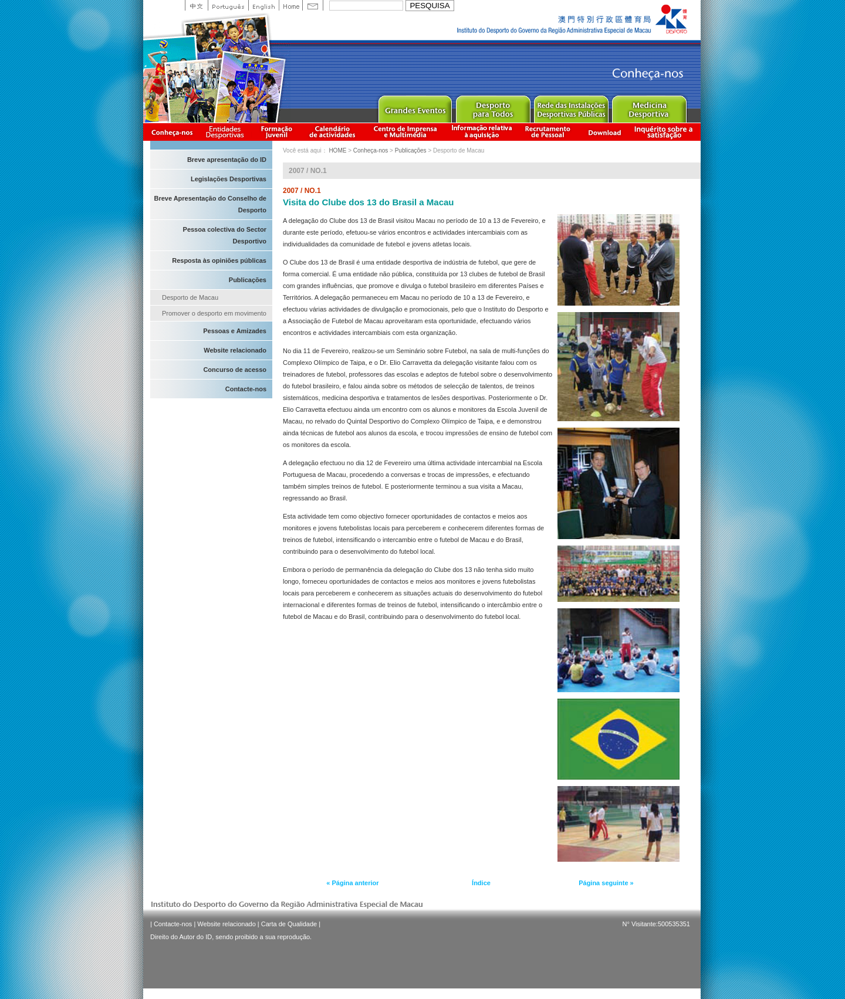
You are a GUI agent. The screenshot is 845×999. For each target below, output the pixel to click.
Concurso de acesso (234, 369)
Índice (481, 882)
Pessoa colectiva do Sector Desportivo (224, 235)
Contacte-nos (245, 388)
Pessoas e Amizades (234, 330)
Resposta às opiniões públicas (219, 260)
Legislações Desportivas (228, 178)
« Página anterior (352, 882)
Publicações (247, 279)
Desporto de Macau (190, 297)
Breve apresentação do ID (226, 159)
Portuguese (228, 5)
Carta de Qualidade (289, 923)
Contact (312, 5)
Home (290, 5)
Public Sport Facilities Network (571, 106)
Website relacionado (235, 350)
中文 (196, 5)
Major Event (415, 106)
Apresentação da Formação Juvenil (276, 132)
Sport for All (493, 106)
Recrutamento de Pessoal (548, 132)
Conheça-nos (172, 132)
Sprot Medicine (649, 106)
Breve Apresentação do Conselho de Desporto (210, 204)
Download (604, 132)
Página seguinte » (606, 882)
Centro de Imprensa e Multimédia (406, 132)
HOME (337, 150)
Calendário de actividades (332, 132)
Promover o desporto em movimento (214, 313)
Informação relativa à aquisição (481, 132)
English (263, 5)
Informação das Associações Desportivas (227, 132)
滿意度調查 (665, 132)
